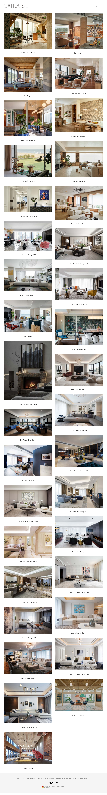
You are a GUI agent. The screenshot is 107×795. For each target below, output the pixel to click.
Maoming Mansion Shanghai (28, 522)
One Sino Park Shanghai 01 (28, 729)
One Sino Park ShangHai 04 (78, 513)
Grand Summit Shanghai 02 (28, 481)
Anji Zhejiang (28, 96)
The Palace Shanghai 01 (28, 441)
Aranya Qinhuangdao (28, 181)
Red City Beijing (28, 770)
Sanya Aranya (78, 53)
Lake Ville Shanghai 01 (78, 634)
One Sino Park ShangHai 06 (28, 217)
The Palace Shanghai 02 (79, 305)
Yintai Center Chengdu (78, 350)
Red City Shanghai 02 (28, 53)
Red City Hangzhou (78, 717)
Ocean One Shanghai (79, 553)
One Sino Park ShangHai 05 (78, 264)
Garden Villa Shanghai (78, 137)
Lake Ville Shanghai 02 (28, 639)
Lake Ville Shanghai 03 (78, 390)
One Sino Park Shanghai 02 (28, 603)
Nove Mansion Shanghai (79, 94)
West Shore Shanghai (28, 680)
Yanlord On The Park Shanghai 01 (79, 676)
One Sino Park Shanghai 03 (28, 563)
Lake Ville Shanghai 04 (28, 255)
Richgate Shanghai (79, 181)
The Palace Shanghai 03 (28, 296)
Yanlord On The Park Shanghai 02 (79, 594)
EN (96, 7)
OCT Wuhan (28, 337)
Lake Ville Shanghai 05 (78, 224)
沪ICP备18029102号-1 (84, 780)
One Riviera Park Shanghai (79, 431)
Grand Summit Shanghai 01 (79, 472)
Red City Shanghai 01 (28, 140)
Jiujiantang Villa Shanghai (28, 405)
